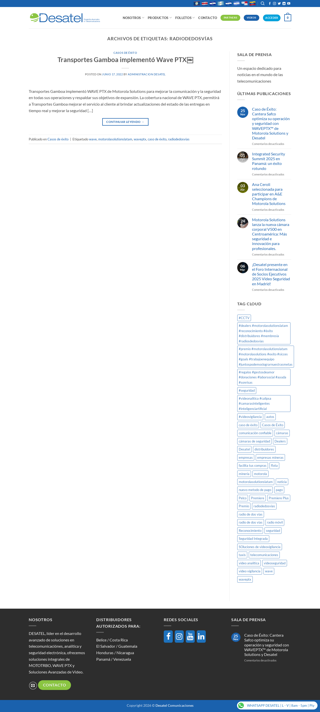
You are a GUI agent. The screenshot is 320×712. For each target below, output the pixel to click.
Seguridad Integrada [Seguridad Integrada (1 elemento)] (253, 539)
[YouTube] (190, 636)
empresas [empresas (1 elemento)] (246, 457)
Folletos (185, 17)
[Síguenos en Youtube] (288, 4)
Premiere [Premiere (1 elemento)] (257, 498)
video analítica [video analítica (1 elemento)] (249, 563)
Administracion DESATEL (147, 74)
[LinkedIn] (201, 636)
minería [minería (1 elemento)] (244, 474)
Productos (160, 17)
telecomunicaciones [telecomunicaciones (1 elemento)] (264, 555)
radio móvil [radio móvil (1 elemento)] (275, 522)
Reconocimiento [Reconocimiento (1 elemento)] (250, 531)
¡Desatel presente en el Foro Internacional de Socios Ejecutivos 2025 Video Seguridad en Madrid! (271, 274)
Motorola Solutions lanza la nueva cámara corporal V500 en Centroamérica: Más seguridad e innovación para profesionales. (270, 234)
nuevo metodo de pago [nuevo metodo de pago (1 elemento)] (255, 490)
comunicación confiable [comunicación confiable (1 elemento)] (255, 433)
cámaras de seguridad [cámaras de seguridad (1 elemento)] (254, 441)
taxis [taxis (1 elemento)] (242, 555)
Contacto (207, 18)
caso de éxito (157, 139)
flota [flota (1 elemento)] (274, 465)
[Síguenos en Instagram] (274, 4)
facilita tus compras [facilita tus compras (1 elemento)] (252, 465)
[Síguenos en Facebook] (269, 4)
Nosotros (133, 17)
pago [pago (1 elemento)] (279, 490)
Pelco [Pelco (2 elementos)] (242, 498)
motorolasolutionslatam (115, 139)
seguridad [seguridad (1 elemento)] (273, 531)
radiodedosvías (179, 139)
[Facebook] (168, 636)
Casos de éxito (125, 52)
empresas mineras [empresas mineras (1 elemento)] (270, 457)
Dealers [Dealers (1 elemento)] (280, 441)
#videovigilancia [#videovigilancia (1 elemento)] (250, 417)
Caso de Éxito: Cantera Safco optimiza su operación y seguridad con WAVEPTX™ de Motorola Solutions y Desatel (271, 123)
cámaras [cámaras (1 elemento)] (282, 433)
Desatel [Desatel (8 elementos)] (244, 449)
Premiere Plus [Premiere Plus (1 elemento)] (279, 498)
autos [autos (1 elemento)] (270, 417)
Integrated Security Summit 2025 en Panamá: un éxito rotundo (268, 161)
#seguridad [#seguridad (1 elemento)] (247, 390)
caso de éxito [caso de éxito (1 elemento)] (248, 425)
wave (93, 139)
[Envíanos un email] (33, 685)
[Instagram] (179, 636)
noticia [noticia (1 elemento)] (282, 482)
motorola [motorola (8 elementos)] (260, 474)
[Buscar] (262, 3)
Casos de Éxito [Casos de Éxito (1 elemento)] (272, 425)
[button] (287, 18)
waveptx (140, 139)
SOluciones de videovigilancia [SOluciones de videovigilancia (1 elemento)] (259, 547)
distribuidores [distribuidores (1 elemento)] (264, 449)
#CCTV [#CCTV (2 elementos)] (244, 318)
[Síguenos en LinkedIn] (284, 4)
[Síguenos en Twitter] (279, 4)
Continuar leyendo (125, 121)
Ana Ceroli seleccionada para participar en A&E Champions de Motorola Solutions (269, 194)
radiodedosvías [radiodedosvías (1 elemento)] (264, 506)
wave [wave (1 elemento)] (269, 571)
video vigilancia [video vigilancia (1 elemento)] (249, 571)
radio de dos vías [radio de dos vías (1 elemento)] (250, 514)
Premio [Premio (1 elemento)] (244, 506)
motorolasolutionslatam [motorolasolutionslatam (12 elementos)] (256, 482)
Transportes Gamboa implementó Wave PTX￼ (125, 59)
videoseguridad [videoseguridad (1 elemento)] (275, 563)
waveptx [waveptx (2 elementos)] (245, 579)
